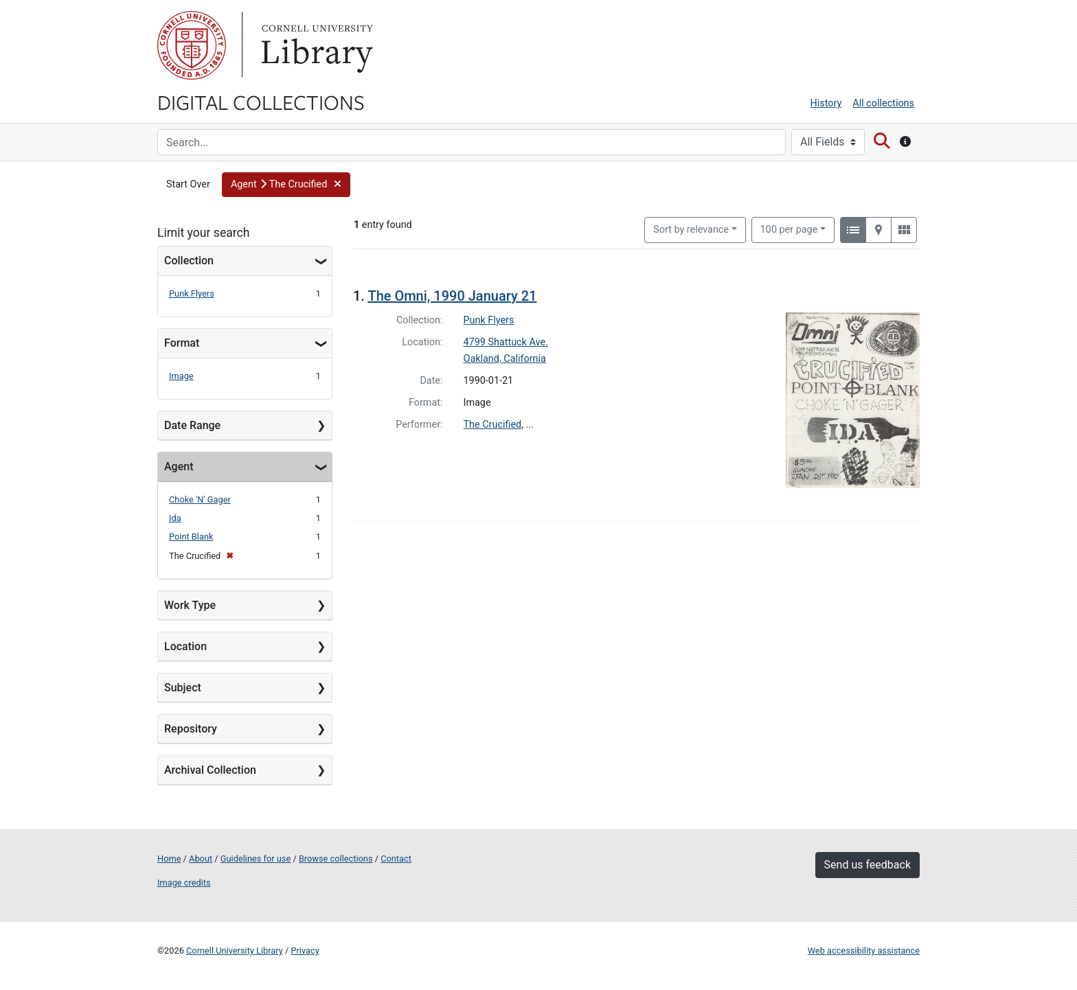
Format (181, 342)
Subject (182, 687)
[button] (286, 184)
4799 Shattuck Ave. (506, 342)
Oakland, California (505, 359)
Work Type (190, 605)
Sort (691, 229)
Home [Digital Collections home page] (169, 858)
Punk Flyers (191, 293)
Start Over (188, 184)
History (826, 103)
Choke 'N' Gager (200, 499)
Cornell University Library (234, 950)
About (200, 858)
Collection (189, 260)
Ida (175, 518)
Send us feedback (867, 864)
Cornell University (191, 45)
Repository (190, 728)
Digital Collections (261, 102)
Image (181, 376)
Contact (396, 858)
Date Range (192, 425)
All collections (883, 103)
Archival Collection (210, 769)
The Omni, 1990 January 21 (451, 296)
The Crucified (493, 424)
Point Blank (191, 536)
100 (789, 228)
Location (185, 646)
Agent (178, 466)
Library (315, 45)
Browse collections (336, 858)
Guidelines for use (255, 858)
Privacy (305, 950)
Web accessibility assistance (864, 950)
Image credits (184, 882)
